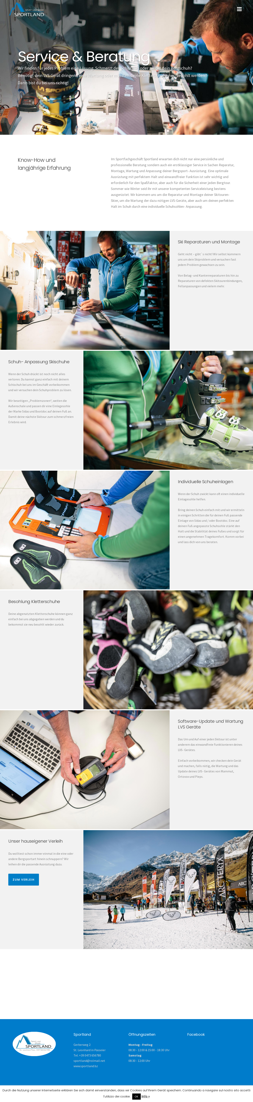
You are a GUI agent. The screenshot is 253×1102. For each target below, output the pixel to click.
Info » (146, 1096)
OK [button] (136, 1096)
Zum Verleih (24, 880)
